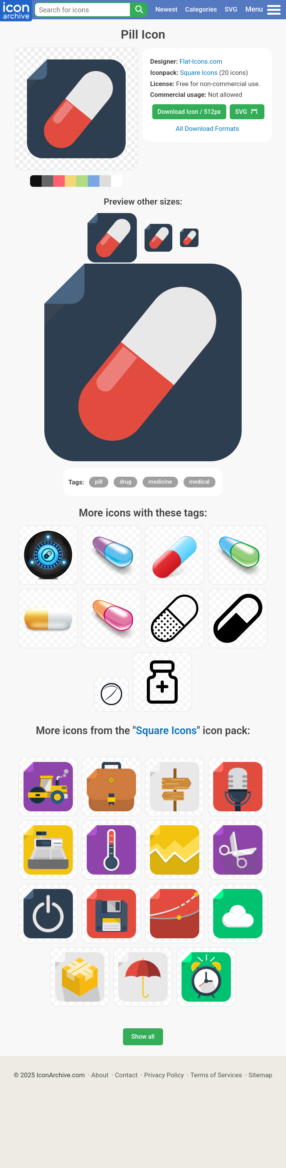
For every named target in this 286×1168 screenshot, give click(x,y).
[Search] (139, 9)
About (100, 1075)
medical (199, 481)
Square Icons (198, 72)
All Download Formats (207, 128)
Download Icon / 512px (189, 111)
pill (99, 481)
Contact (126, 1075)
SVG (231, 9)
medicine (160, 481)
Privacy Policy (164, 1075)
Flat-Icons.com (201, 61)
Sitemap (261, 1075)
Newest (166, 9)
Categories (201, 9)
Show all (143, 1036)
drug (125, 481)
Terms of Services (216, 1075)
